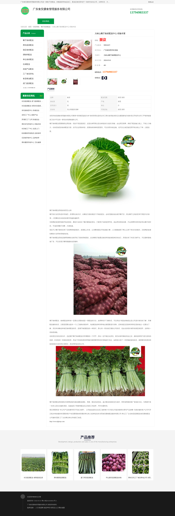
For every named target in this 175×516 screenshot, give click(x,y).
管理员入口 (54, 508)
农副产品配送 (28, 69)
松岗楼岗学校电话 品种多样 (31, 133)
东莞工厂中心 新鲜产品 (30, 115)
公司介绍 (79, 21)
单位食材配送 (28, 59)
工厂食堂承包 (28, 74)
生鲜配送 (26, 64)
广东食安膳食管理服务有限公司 (37, 504)
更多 (41, 96)
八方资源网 (39, 508)
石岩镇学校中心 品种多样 (30, 138)
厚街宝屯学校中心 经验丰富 (31, 124)
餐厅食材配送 (45, 27)
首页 (29, 27)
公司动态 (96, 21)
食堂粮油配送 (28, 79)
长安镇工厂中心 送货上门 (30, 129)
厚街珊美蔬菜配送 (60, 477)
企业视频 (62, 21)
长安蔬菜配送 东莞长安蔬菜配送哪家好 (32, 106)
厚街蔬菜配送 (28, 45)
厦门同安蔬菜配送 (87, 477)
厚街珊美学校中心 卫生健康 (31, 142)
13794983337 (110, 71)
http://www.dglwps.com (57, 421)
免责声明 (47, 508)
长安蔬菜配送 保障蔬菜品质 (33, 477)
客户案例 (112, 21)
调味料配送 (27, 55)
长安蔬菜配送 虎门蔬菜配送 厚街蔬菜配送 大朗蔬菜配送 (32, 101)
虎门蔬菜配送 (28, 83)
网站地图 (61, 508)
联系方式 (129, 21)
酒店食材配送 (28, 50)
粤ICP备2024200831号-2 (49, 501)
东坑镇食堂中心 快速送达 (30, 110)
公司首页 (29, 21)
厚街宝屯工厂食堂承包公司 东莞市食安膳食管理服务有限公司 (149, 477)
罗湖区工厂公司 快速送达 (30, 119)
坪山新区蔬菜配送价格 (114, 477)
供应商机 (45, 21)
